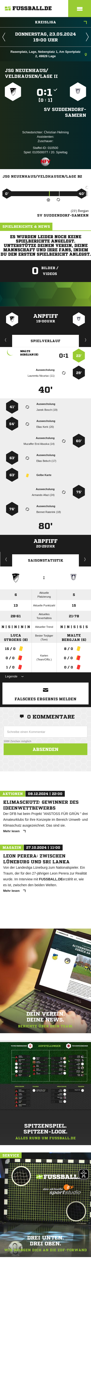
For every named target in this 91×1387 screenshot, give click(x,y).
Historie (6, 559)
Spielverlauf (45, 341)
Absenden (45, 749)
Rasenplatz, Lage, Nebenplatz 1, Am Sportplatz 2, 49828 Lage (48, 54)
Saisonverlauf (85, 559)
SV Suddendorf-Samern (65, 112)
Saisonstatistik (45, 560)
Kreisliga (61, 22)
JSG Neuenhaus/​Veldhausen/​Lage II (31, 73)
